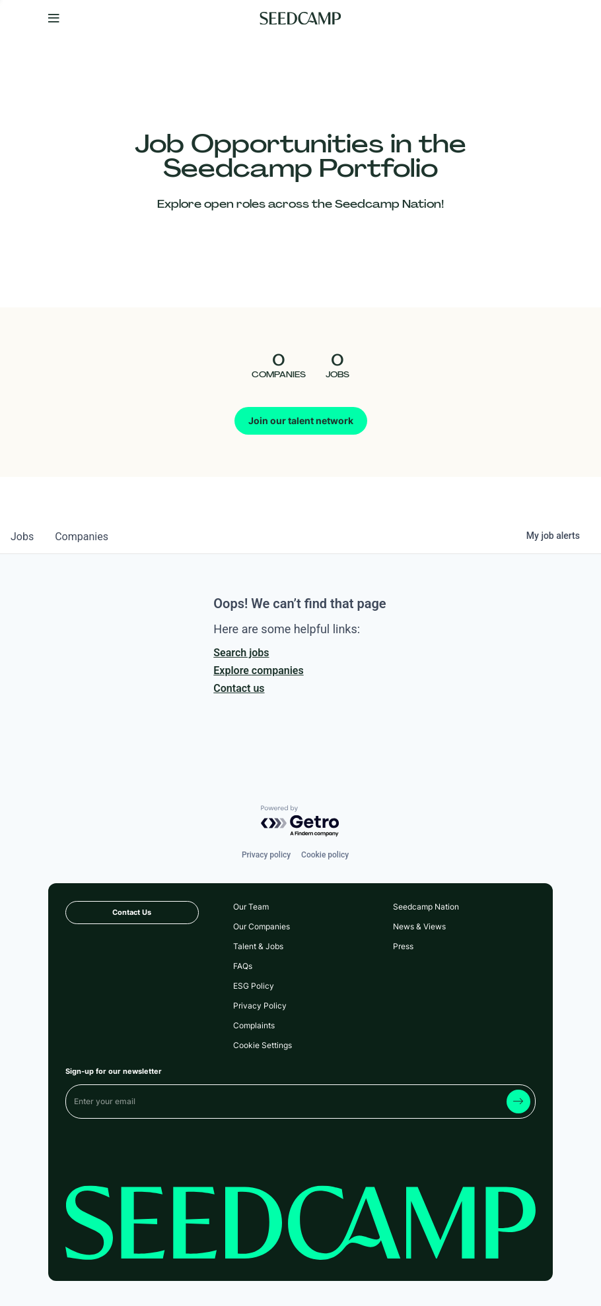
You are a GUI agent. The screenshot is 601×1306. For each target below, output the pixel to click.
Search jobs (241, 652)
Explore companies (258, 670)
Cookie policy (325, 854)
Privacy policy (266, 854)
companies (81, 536)
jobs (22, 536)
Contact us (238, 688)
